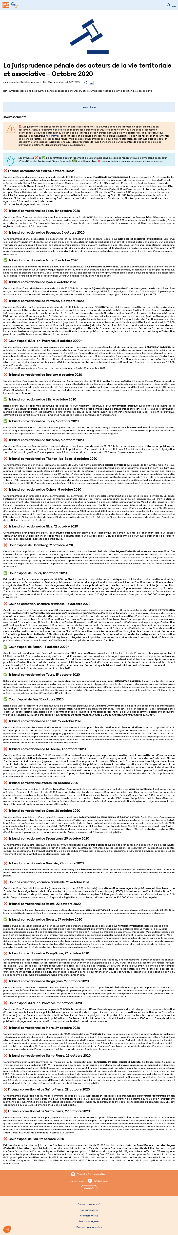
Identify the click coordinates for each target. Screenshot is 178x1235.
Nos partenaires (89, 1209)
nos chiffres (53, 135)
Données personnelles (89, 1227)
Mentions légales (89, 1221)
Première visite (89, 1215)
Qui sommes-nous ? (89, 1204)
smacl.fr (89, 1188)
